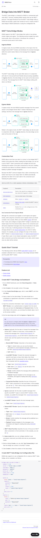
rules (25, 262)
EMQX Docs (6, 2)
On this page (36, 6)
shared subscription (20, 230)
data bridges (16, 264)
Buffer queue (6, 275)
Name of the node (19, 202)
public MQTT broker (27, 250)
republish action (23, 361)
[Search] (34, 2)
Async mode (6, 273)
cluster (29, 219)
